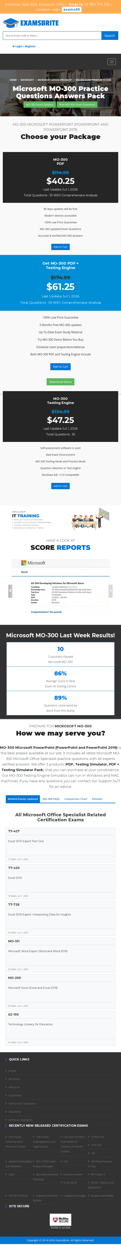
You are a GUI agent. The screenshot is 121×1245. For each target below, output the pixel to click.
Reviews (97, 799)
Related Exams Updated (23, 799)
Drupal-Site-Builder (102, 1195)
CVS (66, 1161)
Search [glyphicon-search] (109, 35)
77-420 (14, 868)
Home (13, 79)
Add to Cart (60, 247)
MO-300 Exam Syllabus (40, 104)
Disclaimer (15, 1111)
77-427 (14, 831)
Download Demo (60, 382)
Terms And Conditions (22, 1103)
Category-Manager (75, 1195)
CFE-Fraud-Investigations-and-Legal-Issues (44, 1141)
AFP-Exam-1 (98, 1174)
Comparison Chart (75, 799)
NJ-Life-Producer (19, 1195)
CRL (93, 1153)
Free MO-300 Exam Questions (77, 104)
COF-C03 (96, 1145)
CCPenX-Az (97, 1137)
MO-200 (14, 978)
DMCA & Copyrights (20, 1120)
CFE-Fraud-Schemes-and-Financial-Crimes (16, 1141)
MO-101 (14, 941)
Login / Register (24, 46)
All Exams (14, 1079)
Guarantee (15, 1095)
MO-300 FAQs (51, 799)
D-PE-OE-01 (71, 1182)
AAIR (11, 1174)
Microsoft (27, 79)
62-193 (13, 1014)
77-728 (13, 904)
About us (14, 1087)
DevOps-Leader (73, 1174)
